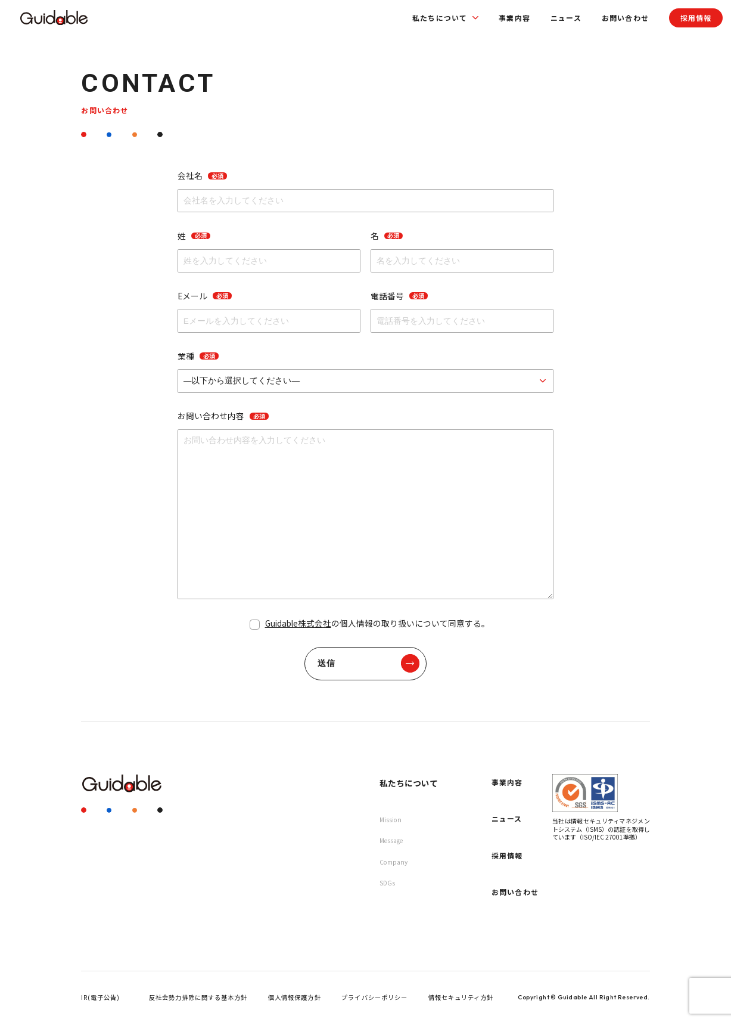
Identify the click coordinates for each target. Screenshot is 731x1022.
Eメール (204, 296)
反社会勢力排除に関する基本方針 (198, 997)
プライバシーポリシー (374, 997)
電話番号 (399, 296)
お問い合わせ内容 (223, 416)
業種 (198, 356)
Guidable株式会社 (298, 623)
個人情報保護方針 (294, 997)
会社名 (202, 175)
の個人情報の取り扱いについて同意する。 (377, 623)
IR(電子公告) (100, 997)
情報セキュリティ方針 (460, 997)
